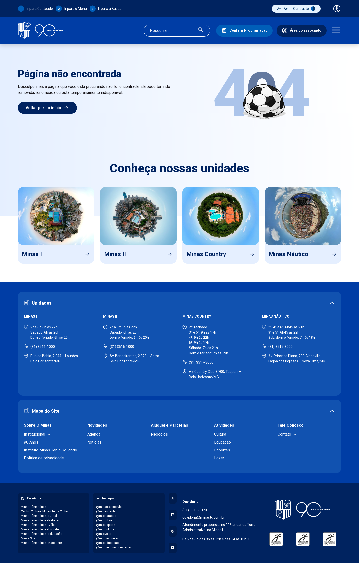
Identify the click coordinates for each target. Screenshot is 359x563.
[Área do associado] (302, 31)
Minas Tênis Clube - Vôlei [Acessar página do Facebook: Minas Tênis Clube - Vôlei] (38, 525)
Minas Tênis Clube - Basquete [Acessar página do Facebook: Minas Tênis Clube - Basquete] (41, 543)
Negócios (159, 434)
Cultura (220, 434)
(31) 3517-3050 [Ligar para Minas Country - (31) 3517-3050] (201, 362)
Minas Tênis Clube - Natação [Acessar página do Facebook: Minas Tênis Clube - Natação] (40, 520)
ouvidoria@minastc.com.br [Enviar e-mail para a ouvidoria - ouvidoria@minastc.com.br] (203, 517)
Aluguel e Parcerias (169, 425)
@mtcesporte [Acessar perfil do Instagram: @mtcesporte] (105, 525)
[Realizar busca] (200, 30)
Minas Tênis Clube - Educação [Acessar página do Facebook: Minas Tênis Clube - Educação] (41, 534)
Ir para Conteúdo (40, 9)
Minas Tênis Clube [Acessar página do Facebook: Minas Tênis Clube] (33, 507)
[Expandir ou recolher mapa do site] (179, 411)
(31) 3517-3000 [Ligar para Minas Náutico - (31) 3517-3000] (280, 347)
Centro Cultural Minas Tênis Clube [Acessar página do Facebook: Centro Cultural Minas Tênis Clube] (44, 511)
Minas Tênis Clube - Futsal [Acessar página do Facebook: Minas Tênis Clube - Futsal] (39, 516)
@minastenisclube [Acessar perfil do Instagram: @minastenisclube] (109, 507)
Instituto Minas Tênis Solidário (50, 450)
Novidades (97, 425)
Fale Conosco (291, 425)
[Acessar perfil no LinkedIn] (173, 515)
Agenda (93, 434)
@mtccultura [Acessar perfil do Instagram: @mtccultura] (105, 529)
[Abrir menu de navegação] (336, 30)
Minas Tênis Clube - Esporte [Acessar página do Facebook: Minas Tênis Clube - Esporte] (40, 529)
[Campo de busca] (172, 30)
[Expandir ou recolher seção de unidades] (179, 303)
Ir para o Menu (75, 9)
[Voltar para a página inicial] (303, 510)
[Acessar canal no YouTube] (173, 548)
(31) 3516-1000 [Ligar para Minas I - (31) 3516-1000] (42, 347)
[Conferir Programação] (244, 31)
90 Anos (31, 442)
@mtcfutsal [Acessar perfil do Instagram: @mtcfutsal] (104, 520)
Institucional (34, 434)
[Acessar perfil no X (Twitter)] (173, 498)
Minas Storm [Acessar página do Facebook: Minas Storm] (29, 538)
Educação (222, 442)
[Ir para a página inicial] (40, 30)
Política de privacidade (44, 458)
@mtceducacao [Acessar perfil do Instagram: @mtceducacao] (107, 543)
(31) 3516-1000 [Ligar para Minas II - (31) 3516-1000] (122, 347)
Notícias (94, 442)
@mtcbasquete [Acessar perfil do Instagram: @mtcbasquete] (107, 538)
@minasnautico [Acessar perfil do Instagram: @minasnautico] (107, 511)
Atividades (224, 425)
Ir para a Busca (109, 9)
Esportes (222, 450)
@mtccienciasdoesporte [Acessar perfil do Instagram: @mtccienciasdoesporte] (113, 547)
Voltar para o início (47, 108)
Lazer (219, 458)
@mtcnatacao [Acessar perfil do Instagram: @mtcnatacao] (106, 516)
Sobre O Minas (38, 425)
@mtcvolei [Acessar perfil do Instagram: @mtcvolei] (103, 534)
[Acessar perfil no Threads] (173, 531)
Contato (284, 434)
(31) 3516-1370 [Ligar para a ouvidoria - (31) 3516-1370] (194, 510)
